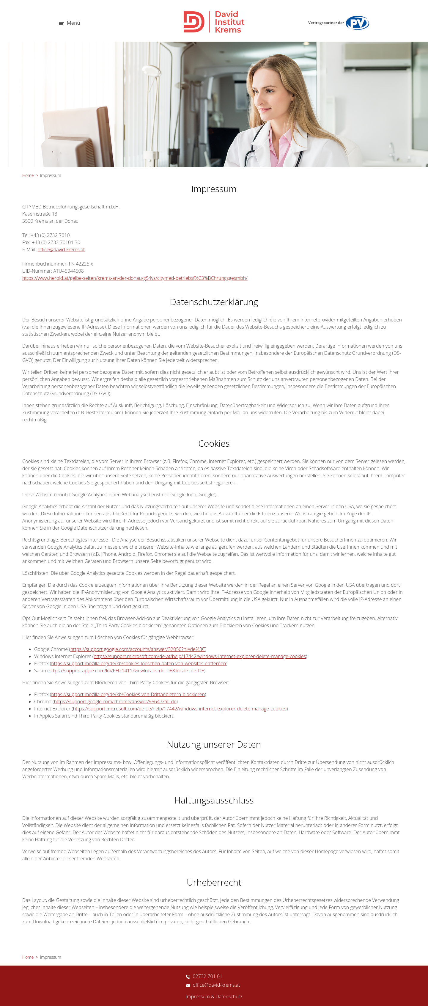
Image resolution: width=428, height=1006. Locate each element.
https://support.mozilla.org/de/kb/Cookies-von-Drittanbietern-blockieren (128, 694)
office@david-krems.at (61, 249)
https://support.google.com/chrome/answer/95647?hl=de (115, 701)
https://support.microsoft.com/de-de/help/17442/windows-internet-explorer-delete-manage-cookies (180, 708)
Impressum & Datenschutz (214, 996)
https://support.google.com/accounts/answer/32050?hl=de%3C (137, 649)
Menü (69, 23)
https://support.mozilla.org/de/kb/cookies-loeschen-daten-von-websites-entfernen (138, 663)
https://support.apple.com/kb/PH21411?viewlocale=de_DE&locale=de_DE (126, 670)
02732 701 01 (204, 976)
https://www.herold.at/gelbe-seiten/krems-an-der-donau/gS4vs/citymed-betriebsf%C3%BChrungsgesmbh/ (135, 278)
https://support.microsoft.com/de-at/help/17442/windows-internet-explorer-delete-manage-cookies (200, 656)
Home (28, 175)
